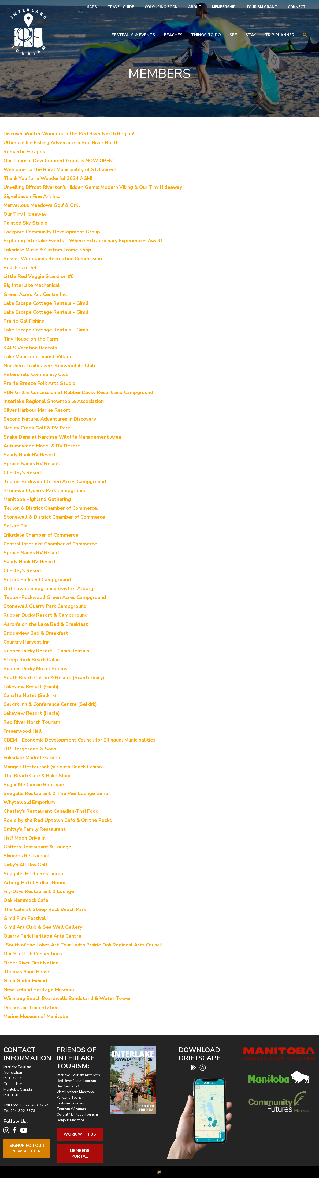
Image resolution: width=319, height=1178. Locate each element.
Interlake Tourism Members (78, 1075)
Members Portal (80, 1153)
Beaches (173, 35)
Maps (91, 7)
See (233, 35)
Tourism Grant (261, 7)
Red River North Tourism (76, 1080)
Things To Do (206, 35)
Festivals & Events (133, 35)
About (194, 7)
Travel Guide (120, 7)
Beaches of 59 (68, 1086)
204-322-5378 (22, 1110)
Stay (251, 35)
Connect (297, 7)
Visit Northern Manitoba (75, 1092)
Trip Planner (279, 35)
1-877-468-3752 (34, 1105)
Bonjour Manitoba (71, 1120)
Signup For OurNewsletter (26, 1148)
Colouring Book (161, 7)
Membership (224, 7)
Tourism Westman (71, 1109)
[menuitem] (91, 7)
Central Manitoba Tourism (77, 1114)
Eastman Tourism (70, 1103)
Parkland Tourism (71, 1097)
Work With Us (80, 1134)
